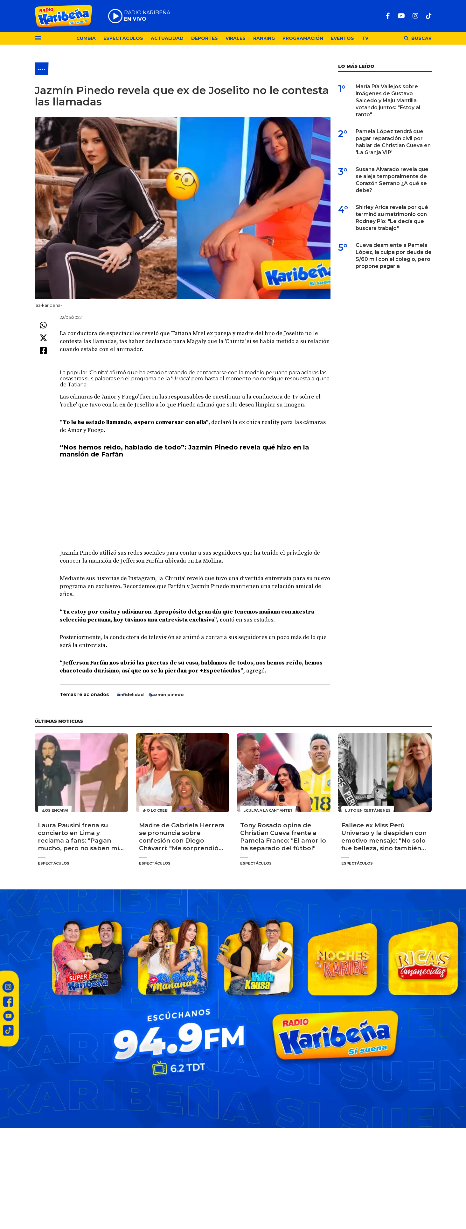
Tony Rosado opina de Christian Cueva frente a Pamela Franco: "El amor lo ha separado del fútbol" (283, 837)
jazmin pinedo (167, 694)
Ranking (264, 38)
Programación (302, 38)
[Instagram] (415, 16)
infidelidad (131, 694)
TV (365, 38)
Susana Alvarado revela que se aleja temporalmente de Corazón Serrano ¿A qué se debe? (392, 179)
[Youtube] (401, 16)
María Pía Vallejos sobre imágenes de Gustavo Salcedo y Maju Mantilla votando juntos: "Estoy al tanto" (388, 100)
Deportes (204, 38)
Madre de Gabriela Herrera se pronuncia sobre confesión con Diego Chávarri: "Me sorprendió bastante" (182, 837)
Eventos (342, 38)
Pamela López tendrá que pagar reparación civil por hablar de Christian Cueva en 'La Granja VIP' (393, 141)
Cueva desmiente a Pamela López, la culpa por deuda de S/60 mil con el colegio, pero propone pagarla (394, 255)
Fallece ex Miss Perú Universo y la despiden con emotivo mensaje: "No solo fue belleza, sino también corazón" (384, 837)
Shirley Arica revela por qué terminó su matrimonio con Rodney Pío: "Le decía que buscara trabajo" (392, 217)
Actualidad (167, 38)
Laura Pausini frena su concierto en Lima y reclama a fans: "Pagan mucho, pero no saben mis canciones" (80, 837)
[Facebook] (388, 16)
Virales (236, 38)
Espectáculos (123, 38)
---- (41, 69)
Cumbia (86, 38)
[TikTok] (429, 16)
